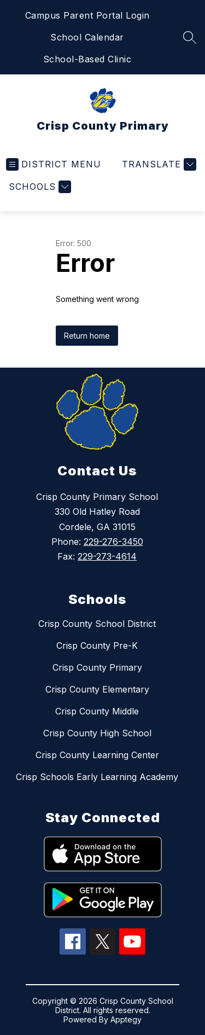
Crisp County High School (97, 733)
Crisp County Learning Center (97, 754)
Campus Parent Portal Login (87, 15)
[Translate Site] (157, 164)
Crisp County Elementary (97, 689)
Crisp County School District (97, 623)
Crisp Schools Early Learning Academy (97, 776)
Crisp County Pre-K (97, 645)
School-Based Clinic (87, 59)
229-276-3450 (113, 541)
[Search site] (189, 37)
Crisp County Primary (97, 667)
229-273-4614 (107, 556)
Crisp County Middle (97, 711)
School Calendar (87, 37)
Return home (87, 335)
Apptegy (126, 1019)
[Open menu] (53, 164)
